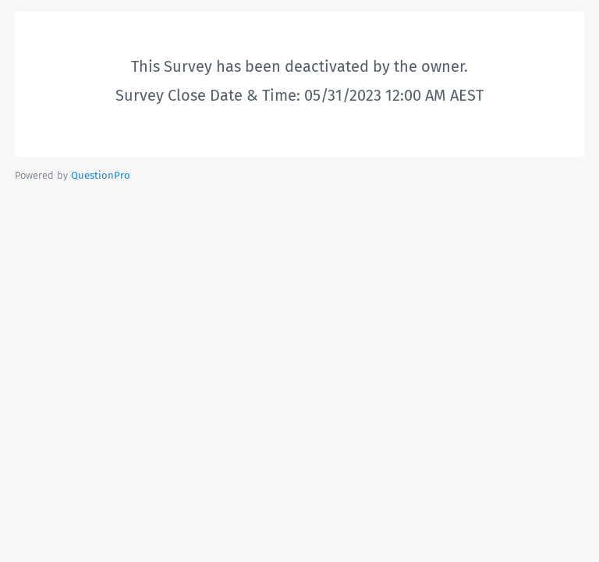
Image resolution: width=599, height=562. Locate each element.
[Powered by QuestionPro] (100, 175)
